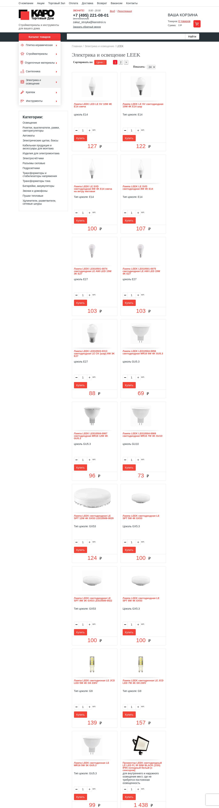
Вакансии (116, 3)
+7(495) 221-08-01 (113, 777)
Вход (112, 11)
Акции (40, 3)
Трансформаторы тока (36, 181)
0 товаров (184, 21)
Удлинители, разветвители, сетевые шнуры (39, 202)
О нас (69, 755)
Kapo (38, 16)
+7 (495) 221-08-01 (91, 15)
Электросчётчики (33, 158)
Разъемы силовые (34, 163)
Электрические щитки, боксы (40, 140)
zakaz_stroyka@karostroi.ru (89, 22)
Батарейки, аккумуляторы (38, 185)
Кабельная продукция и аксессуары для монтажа (38, 147)
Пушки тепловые (33, 195)
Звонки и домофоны (35, 190)
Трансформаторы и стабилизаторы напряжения (40, 175)
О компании (26, 3)
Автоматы (29, 135)
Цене (100, 62)
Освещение (30, 122)
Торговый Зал (56, 3)
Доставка (87, 3)
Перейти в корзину (197, 23)
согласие (53, 790)
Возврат (102, 3)
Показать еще (136, 740)
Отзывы (81, 755)
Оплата (73, 3)
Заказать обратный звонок (87, 27)
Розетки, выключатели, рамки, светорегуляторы (41, 129)
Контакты (132, 3)
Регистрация (125, 11)
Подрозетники (31, 168)
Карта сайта (154, 755)
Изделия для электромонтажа (41, 153)
